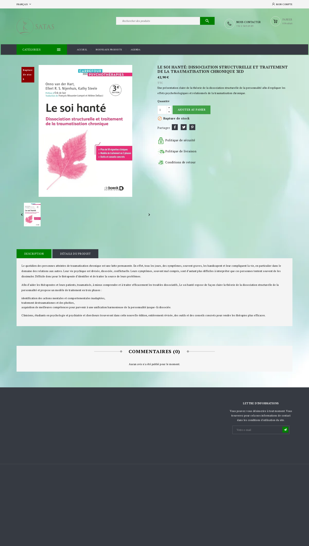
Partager (175, 126)
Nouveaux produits (109, 48)
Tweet (184, 126)
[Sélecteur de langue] (24, 4)
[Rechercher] (165, 23)
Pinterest (192, 126)
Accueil (82, 48)
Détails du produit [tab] (73, 252)
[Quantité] (162, 109)
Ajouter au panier (191, 108)
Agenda (135, 48)
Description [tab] (33, 252)
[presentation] (263, 443)
